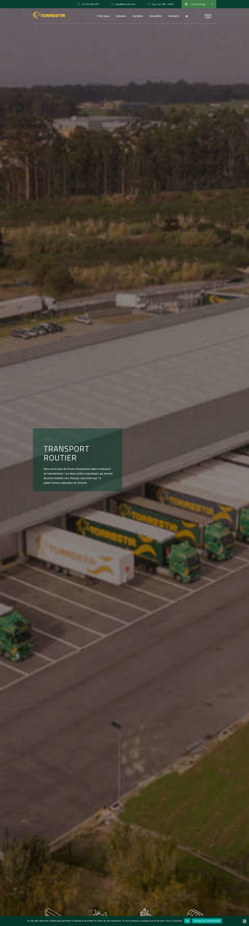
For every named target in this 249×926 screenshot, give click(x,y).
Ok (187, 921)
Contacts (173, 16)
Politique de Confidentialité (207, 921)
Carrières (137, 16)
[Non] (245, 921)
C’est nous (103, 16)
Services (121, 16)
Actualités (156, 16)
